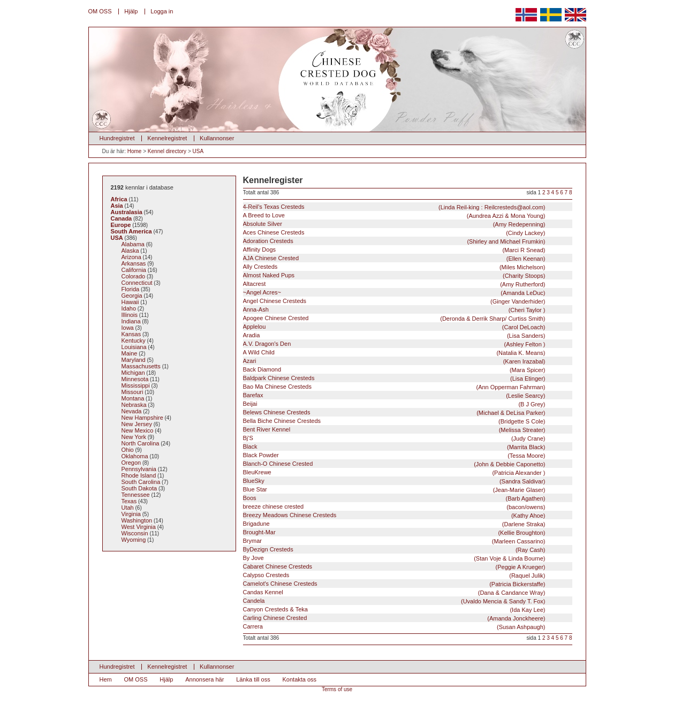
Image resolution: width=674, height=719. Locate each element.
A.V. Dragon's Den (394, 344)
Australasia (126, 212)
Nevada (132, 411)
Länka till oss (253, 679)
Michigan (133, 372)
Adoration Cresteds (394, 241)
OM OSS (100, 11)
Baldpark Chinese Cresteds (394, 378)
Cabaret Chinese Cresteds (394, 567)
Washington (137, 520)
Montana (133, 398)
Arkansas (134, 263)
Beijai (394, 404)
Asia (117, 205)
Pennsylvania (139, 469)
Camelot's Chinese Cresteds (394, 584)
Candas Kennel (394, 592)
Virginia (131, 514)
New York (134, 437)
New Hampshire (142, 417)
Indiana (131, 321)
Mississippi (136, 385)
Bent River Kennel (394, 430)
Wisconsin (135, 533)
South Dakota (139, 488)
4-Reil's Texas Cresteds (394, 207)
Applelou (394, 327)
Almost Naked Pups (394, 275)
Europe (121, 225)
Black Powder (394, 455)
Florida (131, 289)
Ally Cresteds (394, 267)
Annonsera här (204, 679)
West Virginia (139, 527)
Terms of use (337, 689)
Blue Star (394, 490)
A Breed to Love (394, 215)
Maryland (134, 360)
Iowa (128, 327)
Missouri (132, 392)
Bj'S (394, 438)
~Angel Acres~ (394, 293)
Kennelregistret (167, 138)
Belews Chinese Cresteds (394, 412)
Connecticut (137, 282)
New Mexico (138, 430)
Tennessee (136, 494)
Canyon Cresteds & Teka (394, 610)
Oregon (131, 462)
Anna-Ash (394, 310)
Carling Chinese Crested (394, 618)
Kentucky (134, 340)
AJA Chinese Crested (394, 258)
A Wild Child (394, 353)
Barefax (394, 395)
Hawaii (130, 302)
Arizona (131, 257)
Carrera (394, 627)
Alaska (130, 250)
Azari (394, 361)
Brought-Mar (394, 532)
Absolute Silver (394, 224)
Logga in (161, 11)
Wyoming (134, 539)
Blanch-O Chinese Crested (394, 464)
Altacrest (394, 284)
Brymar (394, 541)
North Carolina (141, 443)
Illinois (130, 315)
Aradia (394, 335)
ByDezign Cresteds (394, 550)
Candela (394, 601)
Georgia (132, 295)
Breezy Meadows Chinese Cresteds (394, 515)
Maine (130, 353)
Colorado (134, 276)
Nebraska (134, 405)
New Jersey (137, 424)
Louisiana (134, 347)
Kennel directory (167, 151)
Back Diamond (394, 370)
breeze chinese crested (394, 507)
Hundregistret (117, 138)
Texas (129, 501)
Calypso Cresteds (394, 575)
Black (394, 447)
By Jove (394, 558)
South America (131, 231)
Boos (394, 498)
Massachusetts (141, 366)
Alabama (133, 244)
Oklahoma (135, 456)
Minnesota (135, 379)
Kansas (131, 334)
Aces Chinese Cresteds (394, 233)
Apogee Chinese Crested (394, 318)
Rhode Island (139, 475)
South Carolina (141, 482)
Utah (128, 507)
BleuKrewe (394, 472)
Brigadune (394, 524)
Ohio (128, 449)
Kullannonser (217, 138)
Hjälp (131, 11)
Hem (106, 679)
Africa (119, 199)
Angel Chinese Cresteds (394, 301)
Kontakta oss (300, 679)
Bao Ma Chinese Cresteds (394, 387)
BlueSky (394, 481)
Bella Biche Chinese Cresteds (394, 421)
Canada (121, 218)
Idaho (129, 308)
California (134, 270)
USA (198, 151)
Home (134, 151)
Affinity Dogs (394, 250)
